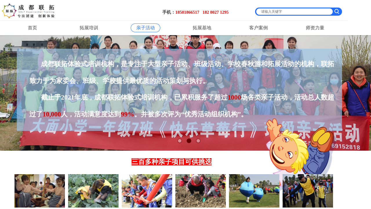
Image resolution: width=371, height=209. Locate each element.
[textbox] (295, 11)
